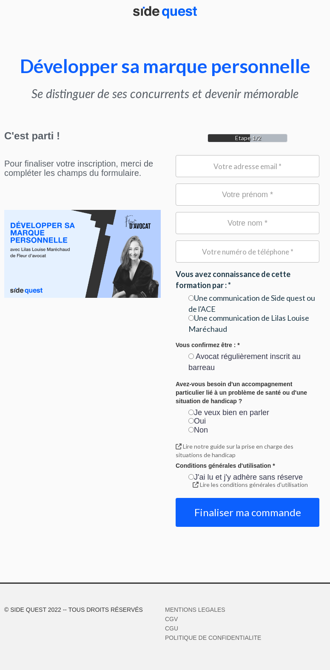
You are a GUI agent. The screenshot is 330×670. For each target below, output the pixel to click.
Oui (197, 421)
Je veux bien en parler (228, 412)
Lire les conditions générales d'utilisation (250, 484)
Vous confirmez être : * (208, 345)
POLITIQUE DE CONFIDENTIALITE (213, 637)
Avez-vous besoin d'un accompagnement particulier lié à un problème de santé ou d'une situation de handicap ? (241, 392)
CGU (171, 628)
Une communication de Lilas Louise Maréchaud (248, 323)
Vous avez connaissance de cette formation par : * (233, 279)
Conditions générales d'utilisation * (225, 465)
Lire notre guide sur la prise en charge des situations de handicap (234, 450)
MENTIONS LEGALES (195, 609)
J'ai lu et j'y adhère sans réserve (245, 477)
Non (198, 430)
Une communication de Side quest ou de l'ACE (251, 303)
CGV (171, 619)
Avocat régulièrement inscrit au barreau (244, 362)
